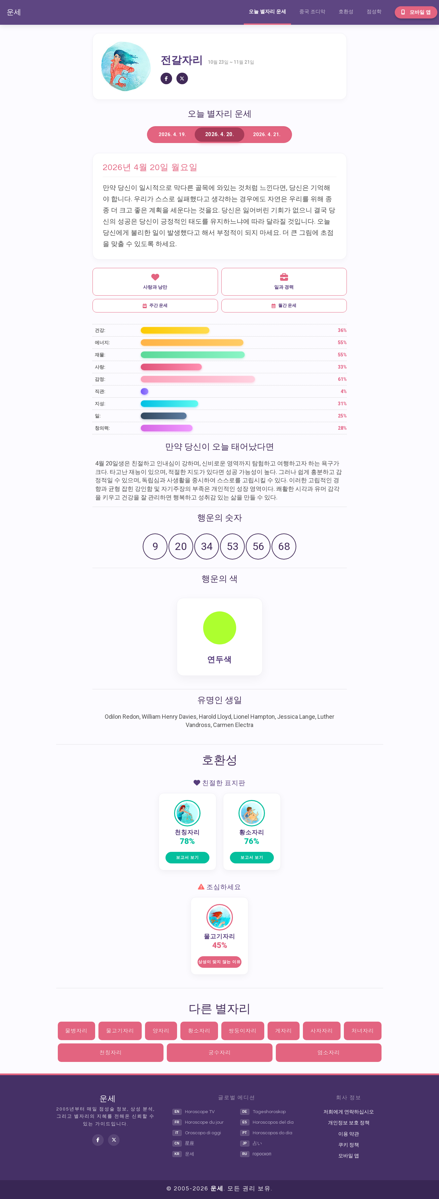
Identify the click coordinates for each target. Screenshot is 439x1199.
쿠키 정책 (348, 1145)
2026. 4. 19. (172, 134)
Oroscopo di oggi (196, 1133)
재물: (100, 354)
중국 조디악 (312, 12)
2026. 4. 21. (266, 134)
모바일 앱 (416, 12)
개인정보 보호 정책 (349, 1122)
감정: (100, 379)
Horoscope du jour (198, 1122)
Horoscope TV (193, 1112)
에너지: (102, 342)
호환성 (346, 12)
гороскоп (256, 1154)
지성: (100, 403)
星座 (183, 1143)
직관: (100, 391)
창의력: (102, 428)
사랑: (100, 367)
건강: (100, 330)
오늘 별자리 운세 (267, 12)
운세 (14, 12)
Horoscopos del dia (267, 1122)
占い (251, 1143)
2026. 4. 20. (219, 134)
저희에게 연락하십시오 (348, 1111)
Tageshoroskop (263, 1112)
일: (98, 415)
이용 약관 (348, 1134)
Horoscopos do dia (266, 1133)
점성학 (374, 12)
